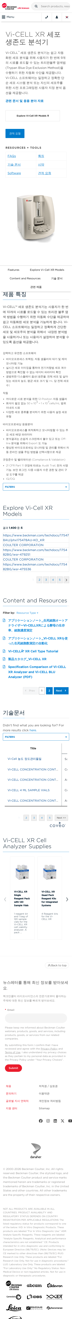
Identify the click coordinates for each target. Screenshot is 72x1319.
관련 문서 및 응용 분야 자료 (24, 101)
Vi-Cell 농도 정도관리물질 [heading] (24, 759)
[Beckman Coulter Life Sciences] (15, 6)
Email (9, 1010)
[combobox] (50, 6)
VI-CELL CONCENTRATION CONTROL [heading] (35, 769)
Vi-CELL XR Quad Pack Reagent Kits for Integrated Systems (49, 898)
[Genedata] (13, 1298)
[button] (36, 6)
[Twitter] (62, 1122)
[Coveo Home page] (57, 826)
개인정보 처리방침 (50, 1100)
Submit (13, 1068)
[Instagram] (48, 1122)
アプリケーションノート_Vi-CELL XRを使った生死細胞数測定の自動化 (38, 641)
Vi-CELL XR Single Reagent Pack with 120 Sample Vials (22, 898)
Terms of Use (12, 1052)
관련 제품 (36, 286)
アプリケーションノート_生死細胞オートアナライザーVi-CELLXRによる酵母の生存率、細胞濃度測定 (38, 625)
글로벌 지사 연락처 (17, 1100)
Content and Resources (25, 278)
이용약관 (44, 1093)
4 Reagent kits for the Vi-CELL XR (49, 916)
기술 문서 (14, 164)
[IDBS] (34, 1298)
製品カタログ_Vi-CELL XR (27, 659)
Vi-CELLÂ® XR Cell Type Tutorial (33, 651)
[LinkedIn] (55, 1122)
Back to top (57, 965)
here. (33, 730)
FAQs (12, 156)
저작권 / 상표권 (48, 1086)
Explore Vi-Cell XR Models (47, 269)
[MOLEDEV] (34, 1309)
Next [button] (61, 690)
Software (14, 173)
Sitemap (44, 1108)
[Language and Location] (67, 17)
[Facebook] (41, 1122)
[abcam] (34, 1286)
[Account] (57, 17)
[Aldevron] (54, 1286)
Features (13, 269)
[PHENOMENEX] (54, 1308)
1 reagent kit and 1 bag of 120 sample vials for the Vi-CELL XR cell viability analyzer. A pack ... (21, 923)
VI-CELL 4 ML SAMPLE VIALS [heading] (29, 790)
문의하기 (11, 1093)
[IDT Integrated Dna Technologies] (54, 1298)
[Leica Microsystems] (13, 1309)
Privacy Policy (49, 1048)
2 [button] (49, 690)
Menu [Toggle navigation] (8, 17)
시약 (41, 164)
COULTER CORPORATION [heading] (23, 545)
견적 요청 (15, 133)
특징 (41, 156)
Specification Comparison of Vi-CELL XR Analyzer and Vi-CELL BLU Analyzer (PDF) (37, 672)
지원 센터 (11, 1108)
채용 (8, 1086)
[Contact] (46, 17)
